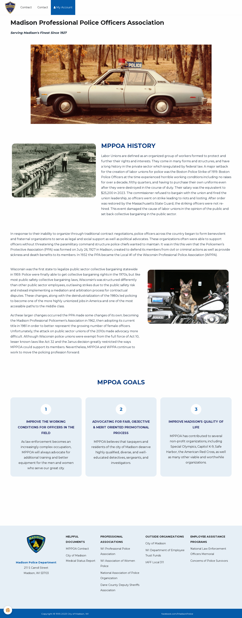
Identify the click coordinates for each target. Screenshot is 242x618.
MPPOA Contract (77, 548)
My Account (63, 7)
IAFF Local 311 (154, 562)
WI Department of (157, 550)
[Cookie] (8, 610)
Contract (26, 7)
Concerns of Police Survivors (209, 560)
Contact (42, 7)
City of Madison (155, 543)
